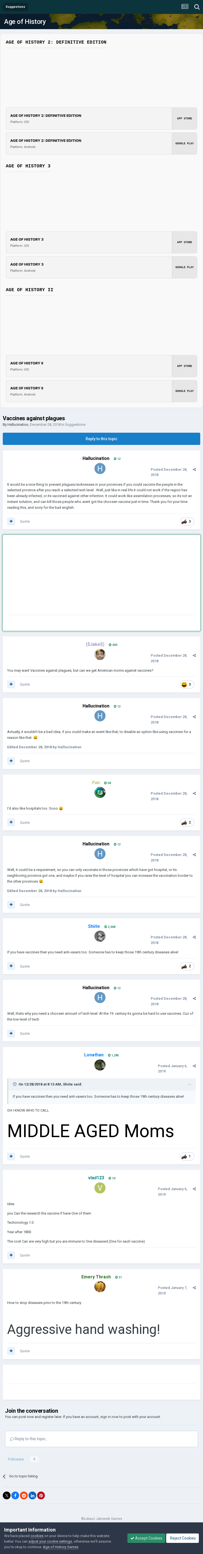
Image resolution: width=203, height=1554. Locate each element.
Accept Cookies (146, 1538)
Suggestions (75, 424)
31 (118, 1277)
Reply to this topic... (29, 1439)
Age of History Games (60, 1547)
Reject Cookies (182, 1538)
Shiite (68, 1084)
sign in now (109, 1417)
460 (113, 645)
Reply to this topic (101, 439)
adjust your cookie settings (50, 1541)
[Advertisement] (72, 576)
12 (117, 459)
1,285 (113, 1055)
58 (107, 783)
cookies (36, 1536)
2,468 (109, 927)
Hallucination (17, 424)
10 (112, 1178)
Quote (25, 521)
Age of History (25, 22)
